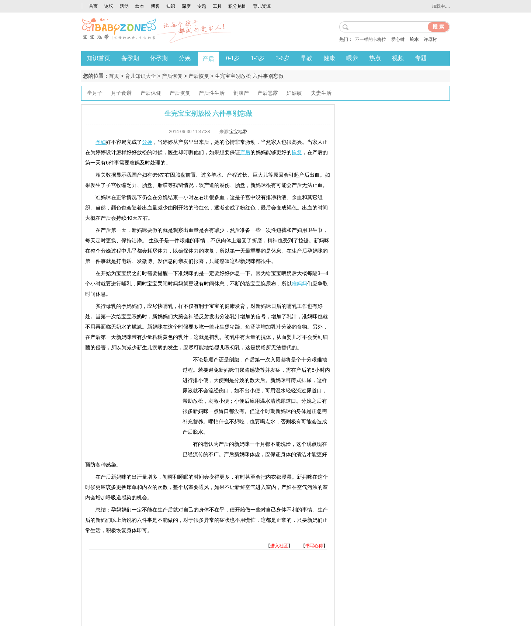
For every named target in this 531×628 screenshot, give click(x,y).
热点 (375, 58)
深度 (186, 6)
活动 (124, 6)
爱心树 (398, 39)
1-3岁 (257, 58)
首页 (93, 6)
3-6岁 (282, 58)
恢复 (297, 152)
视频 (398, 58)
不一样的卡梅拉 (370, 39)
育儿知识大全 (140, 76)
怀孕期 (159, 58)
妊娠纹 (294, 93)
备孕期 (130, 58)
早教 (306, 58)
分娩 (185, 58)
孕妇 (101, 142)
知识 (170, 6)
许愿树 (430, 39)
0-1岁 (233, 58)
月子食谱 (121, 93)
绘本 (139, 6)
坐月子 (95, 93)
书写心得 (314, 545)
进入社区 (279, 545)
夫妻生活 (321, 93)
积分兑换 (237, 6)
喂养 (352, 58)
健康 (329, 58)
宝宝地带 (238, 131)
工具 (217, 6)
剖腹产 (241, 93)
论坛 (108, 6)
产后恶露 (267, 93)
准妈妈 (299, 284)
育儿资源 (262, 6)
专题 (201, 6)
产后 (208, 59)
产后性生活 (212, 93)
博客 (155, 6)
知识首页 (98, 58)
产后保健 (150, 93)
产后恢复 (172, 76)
